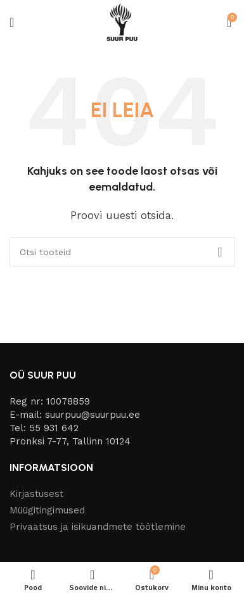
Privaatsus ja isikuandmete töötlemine (98, 526)
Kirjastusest (36, 494)
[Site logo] (122, 21)
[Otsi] (122, 252)
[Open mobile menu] (11, 22)
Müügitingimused (47, 510)
